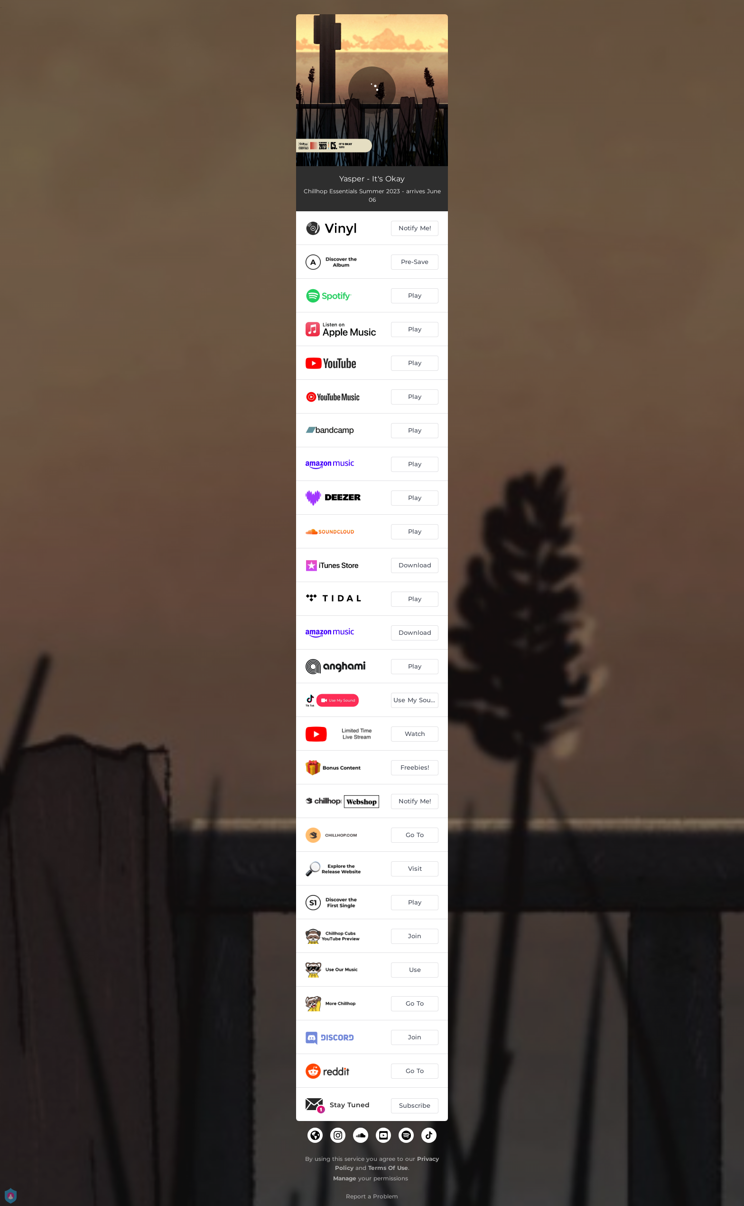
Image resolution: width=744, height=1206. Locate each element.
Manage (344, 1178)
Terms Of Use (388, 1167)
